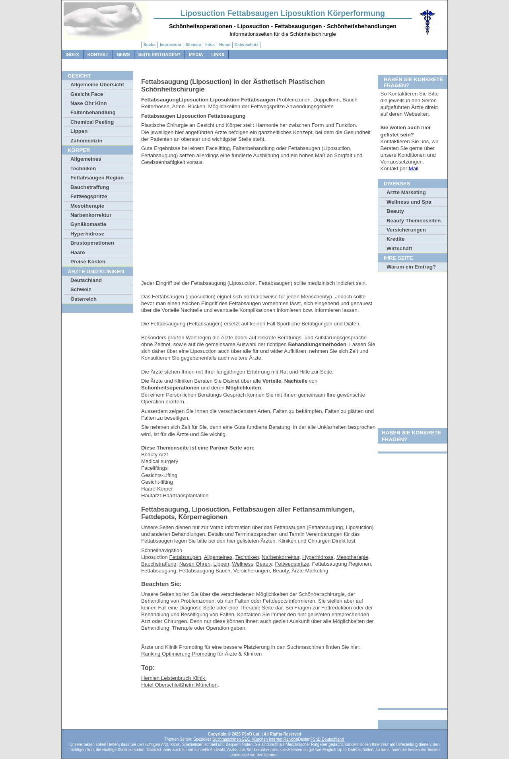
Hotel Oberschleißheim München (179, 685)
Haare (77, 252)
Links (217, 54)
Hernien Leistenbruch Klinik (173, 678)
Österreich (83, 299)
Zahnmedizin (86, 141)
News (123, 54)
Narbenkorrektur (90, 215)
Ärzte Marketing (309, 571)
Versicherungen (251, 571)
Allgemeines (85, 159)
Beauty (264, 564)
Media (196, 54)
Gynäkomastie (88, 224)
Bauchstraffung (89, 187)
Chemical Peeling (92, 122)
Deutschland (86, 280)
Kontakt (98, 54)
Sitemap (193, 45)
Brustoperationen (92, 243)
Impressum (170, 45)
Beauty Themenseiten (414, 221)
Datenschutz (246, 45)
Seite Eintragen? (159, 54)
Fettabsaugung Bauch (204, 571)
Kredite (395, 239)
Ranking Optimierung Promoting (178, 654)
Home (224, 45)
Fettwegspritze (88, 196)
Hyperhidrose (87, 234)
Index (72, 54)
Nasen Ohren (194, 564)
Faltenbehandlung (93, 112)
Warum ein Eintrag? (411, 267)
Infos (210, 45)
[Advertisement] (258, 224)
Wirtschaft (399, 248)
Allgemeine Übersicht (97, 85)
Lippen (78, 131)
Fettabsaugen (185, 557)
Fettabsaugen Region (97, 178)
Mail (413, 168)
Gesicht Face (86, 94)
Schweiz (80, 289)
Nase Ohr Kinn (88, 103)
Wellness (242, 564)
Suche (149, 45)
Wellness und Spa (409, 202)
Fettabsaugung (158, 571)
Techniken (83, 168)
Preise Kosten (87, 262)
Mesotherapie (87, 206)
